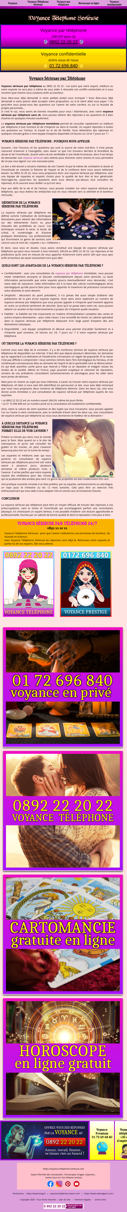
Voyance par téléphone (63, 3)
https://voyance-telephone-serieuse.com (63, 1168)
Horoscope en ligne (89, 3)
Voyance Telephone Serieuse (63, 17)
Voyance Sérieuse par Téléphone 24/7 (57, 523)
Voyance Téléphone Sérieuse (38, 3)
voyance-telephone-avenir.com (65, 1193)
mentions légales (83, 1199)
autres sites (100, 1199)
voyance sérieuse (33, 157)
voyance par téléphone (69, 273)
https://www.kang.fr (36, 1193)
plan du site (64, 1199)
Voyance (12, 3)
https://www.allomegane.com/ (98, 1193)
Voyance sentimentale (114, 3)
